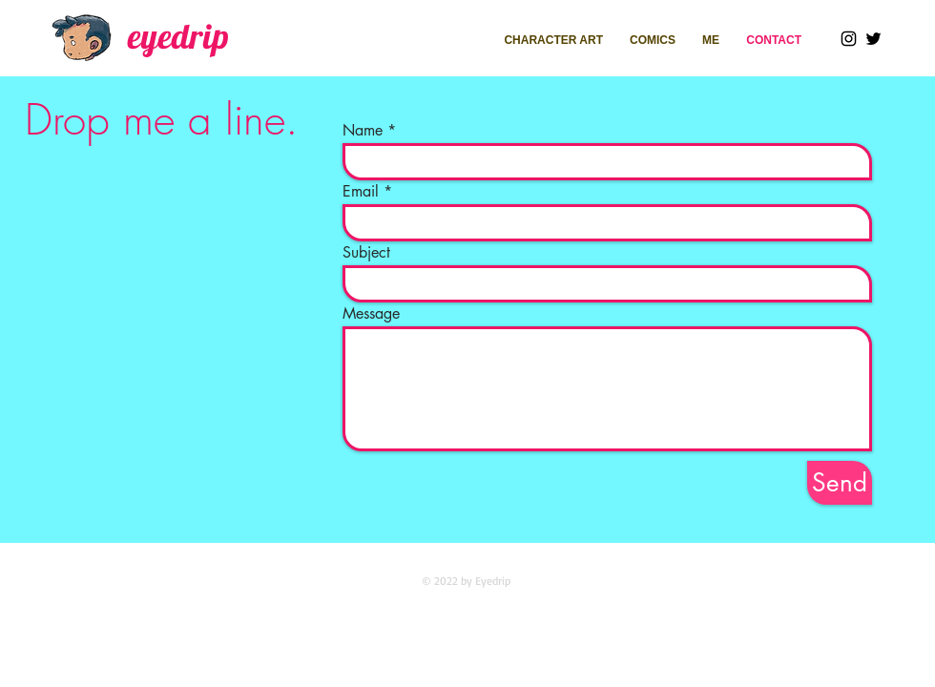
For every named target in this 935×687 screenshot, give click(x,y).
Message (371, 314)
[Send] (839, 483)
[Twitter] (873, 39)
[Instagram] (849, 39)
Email (361, 191)
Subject (366, 252)
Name (363, 130)
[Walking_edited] (84, 37)
